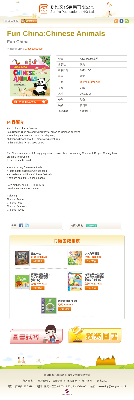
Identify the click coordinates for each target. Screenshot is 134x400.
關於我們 (43, 380)
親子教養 (87, 380)
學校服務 (72, 380)
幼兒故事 (85, 82)
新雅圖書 (28, 380)
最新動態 (57, 380)
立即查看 (38, 261)
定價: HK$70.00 (27, 101)
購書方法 (102, 380)
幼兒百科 (95, 82)
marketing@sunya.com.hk (112, 386)
